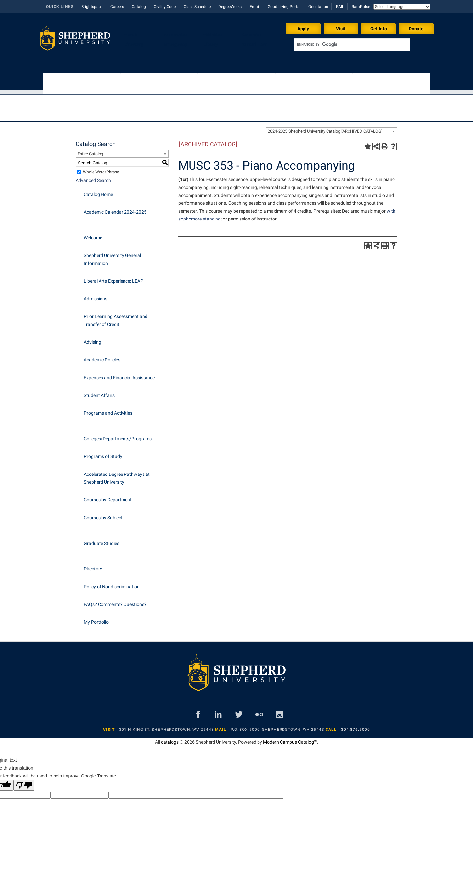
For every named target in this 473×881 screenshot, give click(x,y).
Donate (416, 28)
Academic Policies (102, 356)
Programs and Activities (108, 409)
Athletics (212, 34)
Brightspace (91, 6)
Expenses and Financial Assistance (119, 374)
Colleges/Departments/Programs (118, 435)
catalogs (170, 738)
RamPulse (361, 6)
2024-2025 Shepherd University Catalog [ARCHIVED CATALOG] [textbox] (325, 128)
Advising (92, 338)
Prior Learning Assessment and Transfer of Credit (115, 317)
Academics (175, 34)
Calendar (251, 34)
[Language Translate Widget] (401, 7)
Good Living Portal (284, 6)
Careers (117, 6)
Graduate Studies (101, 540)
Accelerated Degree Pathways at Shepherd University (117, 474)
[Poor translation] (23, 782)
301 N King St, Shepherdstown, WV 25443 (166, 726)
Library (210, 44)
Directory (133, 44)
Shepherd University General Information (112, 256)
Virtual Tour (254, 44)
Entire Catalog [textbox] (90, 150)
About (130, 34)
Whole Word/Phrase (101, 168)
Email (255, 6)
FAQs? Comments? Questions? (115, 601)
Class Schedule (197, 6)
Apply (303, 28)
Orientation (318, 6)
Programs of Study (103, 453)
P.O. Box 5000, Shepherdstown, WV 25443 (277, 726)
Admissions (95, 295)
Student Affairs (99, 392)
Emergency (175, 44)
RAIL (340, 6)
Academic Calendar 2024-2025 (115, 208)
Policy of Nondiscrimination (112, 583)
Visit (341, 28)
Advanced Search (93, 177)
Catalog (139, 6)
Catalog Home (98, 191)
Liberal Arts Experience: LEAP (113, 277)
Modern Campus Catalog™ (290, 738)
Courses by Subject (103, 514)
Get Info (378, 28)
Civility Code (165, 6)
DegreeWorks (230, 6)
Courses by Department (108, 496)
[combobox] (331, 128)
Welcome (93, 234)
